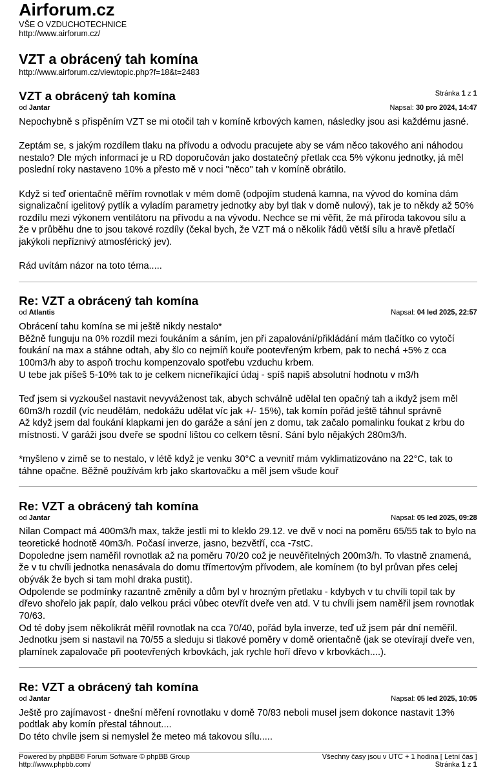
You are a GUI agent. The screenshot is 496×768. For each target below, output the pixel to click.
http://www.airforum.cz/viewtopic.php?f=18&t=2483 (109, 72)
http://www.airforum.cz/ (59, 33)
